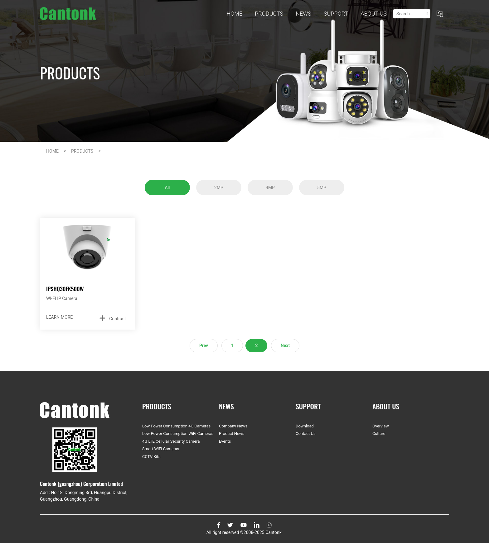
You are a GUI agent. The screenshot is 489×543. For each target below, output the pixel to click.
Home (234, 13)
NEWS (303, 13)
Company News (233, 426)
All (167, 187)
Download (305, 426)
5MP (321, 187)
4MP (270, 187)
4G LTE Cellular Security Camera (171, 441)
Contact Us (306, 433)
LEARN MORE (59, 317)
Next (285, 345)
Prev (203, 345)
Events (225, 441)
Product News (231, 433)
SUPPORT (336, 13)
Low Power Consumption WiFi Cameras (177, 433)
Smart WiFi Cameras (160, 448)
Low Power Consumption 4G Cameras (176, 426)
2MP (218, 187)
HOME (52, 151)
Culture (378, 433)
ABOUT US (374, 13)
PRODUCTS (269, 13)
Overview (380, 426)
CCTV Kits (151, 456)
